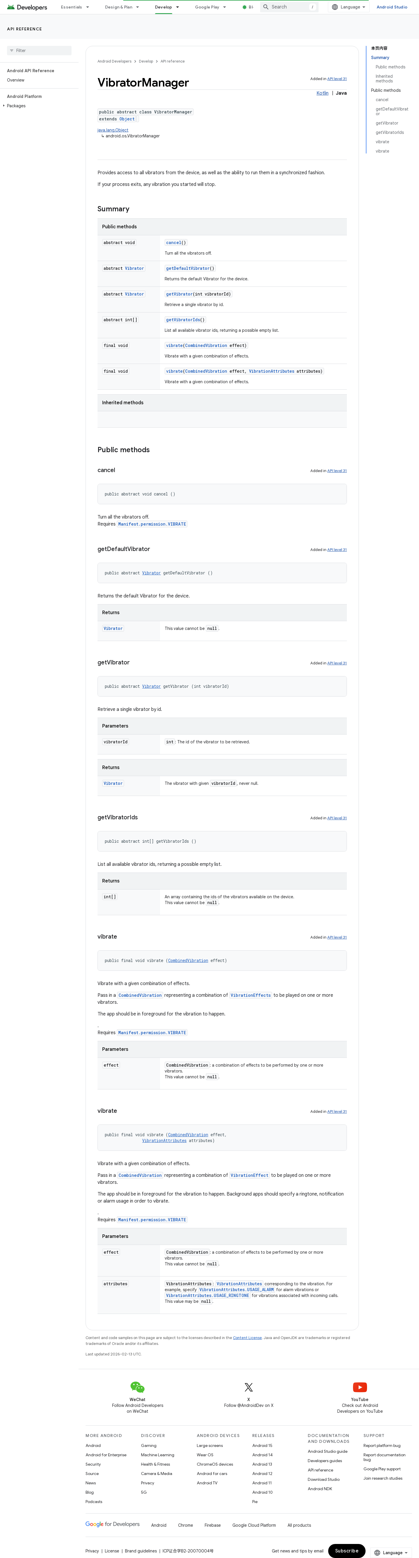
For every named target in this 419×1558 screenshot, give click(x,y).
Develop (146, 61)
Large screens (210, 1445)
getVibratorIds (183, 319)
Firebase (213, 1525)
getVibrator (179, 294)
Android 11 (262, 1483)
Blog (253, 7)
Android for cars (212, 1473)
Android (93, 1445)
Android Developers (114, 61)
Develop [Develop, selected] (163, 7)
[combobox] (331, 7)
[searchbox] (39, 50)
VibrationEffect (249, 1175)
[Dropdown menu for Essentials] (90, 7)
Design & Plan (118, 7)
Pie (255, 1501)
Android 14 (262, 1454)
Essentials (71, 7)
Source (92, 1473)
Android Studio (392, 7)
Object (127, 119)
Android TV (207, 1483)
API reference (24, 29)
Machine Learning (157, 1454)
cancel (173, 242)
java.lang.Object (113, 130)
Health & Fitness (155, 1464)
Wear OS (205, 1454)
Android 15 (262, 1445)
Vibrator (134, 268)
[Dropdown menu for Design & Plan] (140, 7)
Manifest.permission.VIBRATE (152, 524)
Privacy (147, 1483)
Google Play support (382, 1468)
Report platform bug (382, 1445)
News (91, 1483)
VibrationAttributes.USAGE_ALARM (236, 1289)
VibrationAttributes (271, 371)
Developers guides (325, 1460)
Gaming (149, 1445)
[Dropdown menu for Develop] (180, 7)
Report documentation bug (385, 1457)
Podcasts (94, 1501)
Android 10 (262, 1492)
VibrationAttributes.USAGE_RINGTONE (207, 1295)
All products (299, 1525)
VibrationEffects (251, 995)
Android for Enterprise (106, 1454)
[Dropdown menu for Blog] (266, 7)
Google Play (207, 7)
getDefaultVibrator (188, 268)
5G (144, 1492)
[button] (38, 105)
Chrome (185, 1525)
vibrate (174, 345)
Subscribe (389, 1551)
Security (93, 1464)
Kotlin (322, 93)
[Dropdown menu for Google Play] (227, 7)
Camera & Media (156, 1473)
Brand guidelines (141, 1551)
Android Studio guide (327, 1451)
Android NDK (320, 1488)
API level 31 (337, 78)
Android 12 (262, 1473)
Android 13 (262, 1464)
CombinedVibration (206, 345)
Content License (247, 1337)
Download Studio (324, 1479)
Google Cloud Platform (254, 1525)
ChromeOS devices (215, 1464)
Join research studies (383, 1478)
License (112, 1551)
